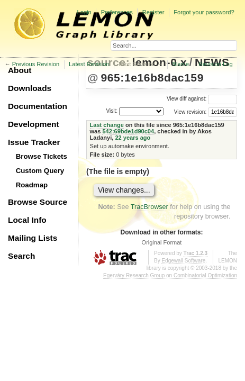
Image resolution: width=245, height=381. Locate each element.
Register (153, 12)
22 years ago (132, 137)
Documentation (37, 106)
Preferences (117, 12)
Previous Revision (36, 64)
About (19, 70)
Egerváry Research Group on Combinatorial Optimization (170, 275)
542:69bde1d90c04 (128, 131)
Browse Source (37, 201)
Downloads (29, 88)
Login (84, 12)
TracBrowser (149, 207)
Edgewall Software (183, 261)
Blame (180, 64)
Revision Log (215, 64)
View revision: (190, 111)
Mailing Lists (32, 237)
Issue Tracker (34, 142)
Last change (107, 125)
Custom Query (40, 171)
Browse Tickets (41, 156)
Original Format (162, 242)
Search (21, 255)
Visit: (111, 111)
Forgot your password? (204, 12)
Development (33, 124)
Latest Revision (89, 64)
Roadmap (32, 185)
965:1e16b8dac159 (152, 77)
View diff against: (202, 99)
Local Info (27, 219)
